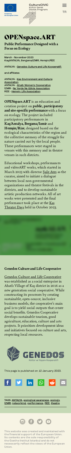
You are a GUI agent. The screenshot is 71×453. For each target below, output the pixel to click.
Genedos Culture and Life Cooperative (32, 276)
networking (19, 404)
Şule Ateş (50, 171)
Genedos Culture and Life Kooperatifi (39, 67)
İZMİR (7, 404)
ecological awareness (36, 400)
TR (64, 12)
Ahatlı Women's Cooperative (34, 85)
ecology (54, 400)
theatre (55, 404)
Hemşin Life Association (26, 92)
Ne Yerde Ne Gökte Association (31, 89)
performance (35, 404)
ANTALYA (17, 400)
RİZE (47, 404)
